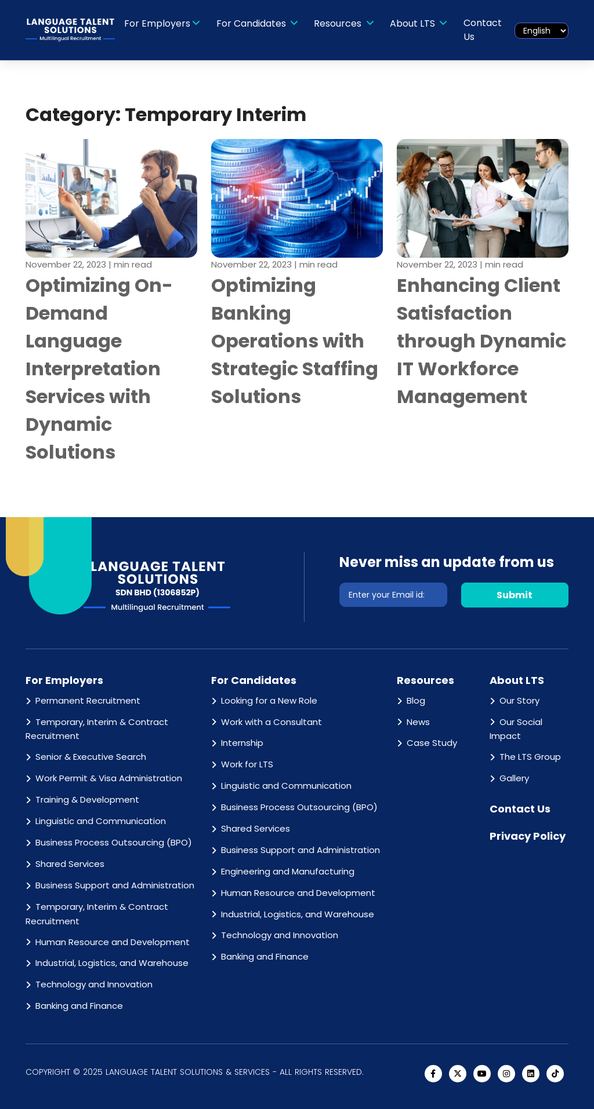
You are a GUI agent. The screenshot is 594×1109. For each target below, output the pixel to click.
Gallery (514, 778)
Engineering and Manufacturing (287, 871)
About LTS (413, 23)
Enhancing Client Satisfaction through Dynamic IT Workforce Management (481, 340)
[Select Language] (541, 31)
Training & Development (87, 799)
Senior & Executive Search (90, 757)
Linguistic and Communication (100, 821)
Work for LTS (247, 764)
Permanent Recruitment (87, 700)
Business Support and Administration (114, 885)
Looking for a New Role (269, 700)
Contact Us (482, 29)
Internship (242, 743)
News (418, 722)
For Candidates (252, 23)
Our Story (519, 700)
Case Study (432, 743)
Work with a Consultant (271, 722)
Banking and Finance (79, 1006)
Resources (339, 23)
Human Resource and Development (112, 942)
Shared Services (69, 864)
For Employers (157, 23)
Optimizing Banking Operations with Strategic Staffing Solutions (294, 340)
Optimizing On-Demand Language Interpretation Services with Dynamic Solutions (99, 368)
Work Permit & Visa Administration (108, 778)
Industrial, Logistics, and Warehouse (112, 963)
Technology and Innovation (94, 984)
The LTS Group (530, 757)
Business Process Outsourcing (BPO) (113, 842)
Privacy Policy (528, 836)
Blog (416, 700)
